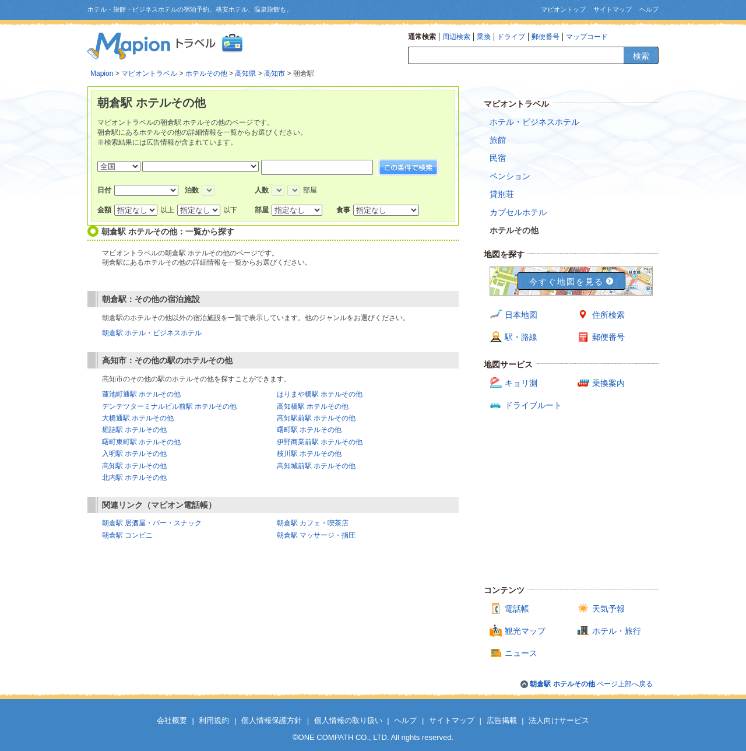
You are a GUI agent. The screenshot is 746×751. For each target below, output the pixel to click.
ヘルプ (649, 9)
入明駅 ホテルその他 (134, 454)
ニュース (521, 653)
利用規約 (214, 720)
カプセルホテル (518, 212)
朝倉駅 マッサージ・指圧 (316, 535)
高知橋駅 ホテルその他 (313, 406)
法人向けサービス (559, 720)
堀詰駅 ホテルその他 (134, 430)
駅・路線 (521, 337)
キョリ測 (521, 383)
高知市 (274, 73)
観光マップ (525, 631)
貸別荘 (502, 194)
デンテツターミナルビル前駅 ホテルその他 (169, 406)
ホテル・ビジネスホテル (534, 122)
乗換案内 (608, 383)
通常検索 (422, 37)
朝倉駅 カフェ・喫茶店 (313, 523)
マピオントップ (563, 9)
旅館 (498, 140)
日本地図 (521, 315)
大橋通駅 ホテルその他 (138, 418)
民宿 (498, 158)
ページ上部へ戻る (591, 684)
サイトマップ (612, 9)
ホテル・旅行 (616, 631)
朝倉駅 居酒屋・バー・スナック (152, 523)
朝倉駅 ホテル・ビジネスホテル (152, 333)
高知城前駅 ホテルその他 (316, 466)
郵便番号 (546, 37)
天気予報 (608, 608)
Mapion (101, 73)
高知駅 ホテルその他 (134, 466)
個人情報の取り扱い (348, 720)
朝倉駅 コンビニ (127, 535)
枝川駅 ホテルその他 (309, 454)
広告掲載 (502, 720)
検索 (641, 56)
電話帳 (517, 608)
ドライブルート (533, 405)
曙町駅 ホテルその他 (309, 430)
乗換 (484, 37)
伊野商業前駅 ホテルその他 (320, 442)
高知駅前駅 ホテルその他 (316, 418)
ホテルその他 (206, 73)
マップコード (587, 37)
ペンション (510, 176)
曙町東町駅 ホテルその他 (141, 442)
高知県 (245, 73)
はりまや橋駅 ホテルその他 (320, 394)
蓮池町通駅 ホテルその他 (141, 394)
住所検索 (608, 315)
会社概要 (172, 720)
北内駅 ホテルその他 (134, 477)
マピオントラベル (149, 73)
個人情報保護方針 (271, 720)
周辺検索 (456, 37)
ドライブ (511, 37)
